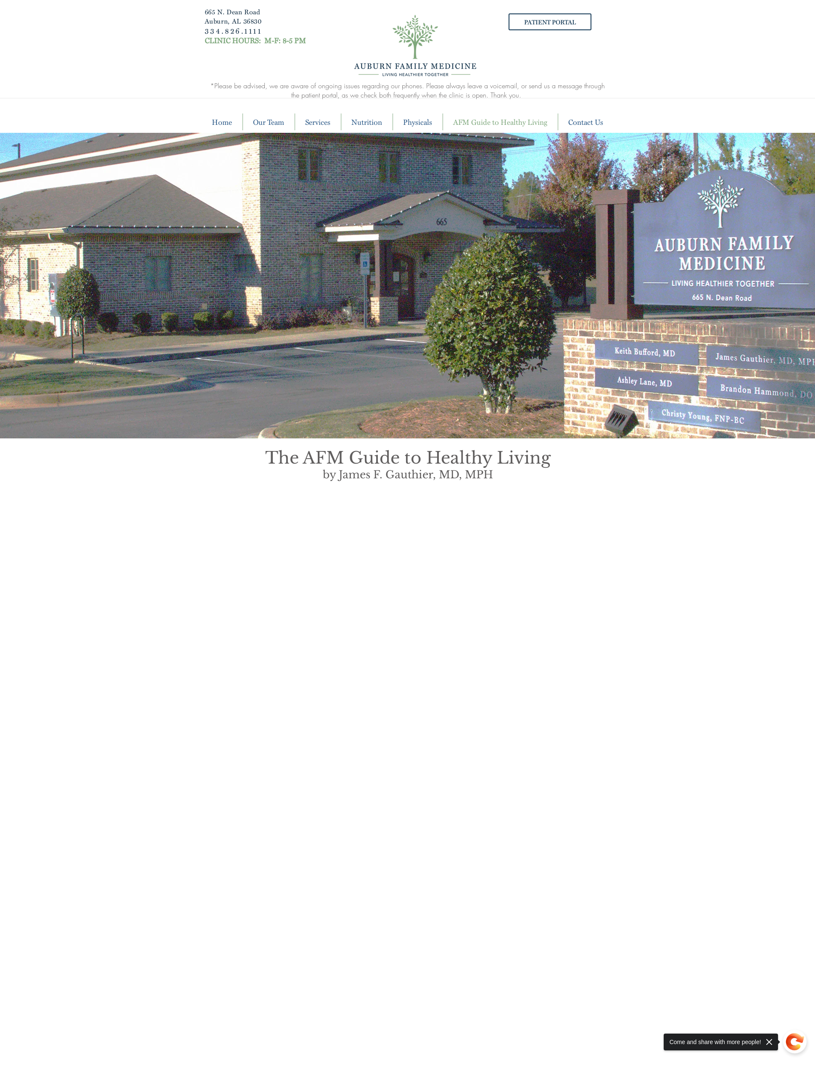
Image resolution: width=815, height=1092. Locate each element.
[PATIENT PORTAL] (550, 21)
